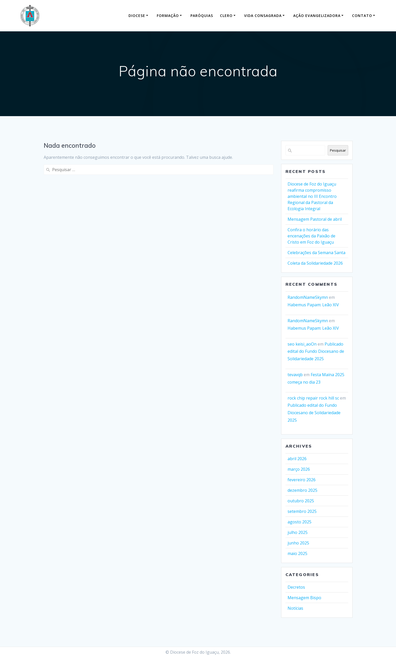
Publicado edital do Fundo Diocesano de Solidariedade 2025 (316, 351)
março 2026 (299, 469)
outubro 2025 (301, 501)
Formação (168, 15)
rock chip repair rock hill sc (313, 398)
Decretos (296, 587)
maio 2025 (297, 553)
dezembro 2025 (302, 490)
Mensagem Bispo (304, 597)
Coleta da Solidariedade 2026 (315, 263)
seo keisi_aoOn (302, 344)
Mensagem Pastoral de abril (315, 219)
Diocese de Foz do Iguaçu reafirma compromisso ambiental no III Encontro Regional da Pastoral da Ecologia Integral (312, 196)
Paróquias (201, 15)
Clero (226, 15)
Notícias (295, 608)
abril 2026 (297, 458)
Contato (362, 15)
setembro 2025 (302, 511)
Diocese (136, 15)
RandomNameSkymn (308, 297)
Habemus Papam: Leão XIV (313, 305)
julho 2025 (298, 532)
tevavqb (295, 374)
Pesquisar (338, 150)
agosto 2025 (299, 522)
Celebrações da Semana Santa (316, 252)
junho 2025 (298, 543)
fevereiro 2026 (302, 480)
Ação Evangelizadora (316, 15)
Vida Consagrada (263, 15)
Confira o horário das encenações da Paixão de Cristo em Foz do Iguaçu (311, 236)
